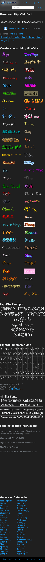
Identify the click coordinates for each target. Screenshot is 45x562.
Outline (21, 532)
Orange (5, 532)
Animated (22, 501)
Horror (31, 37)
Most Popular (6, 501)
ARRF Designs (17, 34)
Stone (20, 549)
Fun (23, 37)
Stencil (4, 549)
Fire (19, 513)
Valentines (22, 551)
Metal (3, 530)
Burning (21, 506)
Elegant (5, 513)
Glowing (22, 518)
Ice (2, 527)
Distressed (23, 510)
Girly (20, 515)
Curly (39, 37)
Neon (20, 530)
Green (21, 522)
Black (4, 503)
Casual (4, 508)
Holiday (21, 525)
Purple (21, 534)
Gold (3, 520)
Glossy (4, 518)
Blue (20, 503)
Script (4, 542)
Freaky (16, 37)
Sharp (4, 544)
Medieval (22, 527)
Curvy (12, 40)
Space (4, 546)
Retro (20, 537)
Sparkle (21, 546)
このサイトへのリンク (32, 559)
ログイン (39, 8)
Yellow (21, 554)
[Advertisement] (22, 474)
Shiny (20, 544)
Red (3, 537)
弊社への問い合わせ (11, 559)
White (3, 554)
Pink (3, 534)
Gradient (21, 520)
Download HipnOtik (14, 28)
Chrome (22, 508)
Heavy (4, 525)
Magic (4, 40)
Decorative (5, 37)
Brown (4, 506)
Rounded (5, 539)
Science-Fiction (24, 539)
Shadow (22, 542)
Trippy (4, 551)
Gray (3, 522)
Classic (4, 510)
